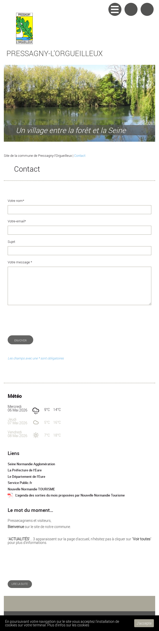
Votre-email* (17, 221)
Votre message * (20, 262)
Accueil (147, 9)
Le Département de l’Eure (26, 476)
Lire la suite (20, 584)
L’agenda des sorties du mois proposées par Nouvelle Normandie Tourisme (70, 495)
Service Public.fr (20, 483)
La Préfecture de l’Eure (25, 470)
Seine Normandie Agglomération (31, 464)
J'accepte (144, 623)
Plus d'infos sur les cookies (68, 625)
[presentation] (46, 320)
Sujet (11, 242)
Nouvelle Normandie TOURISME (31, 489)
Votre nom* (16, 201)
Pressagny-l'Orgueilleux (54, 53)
